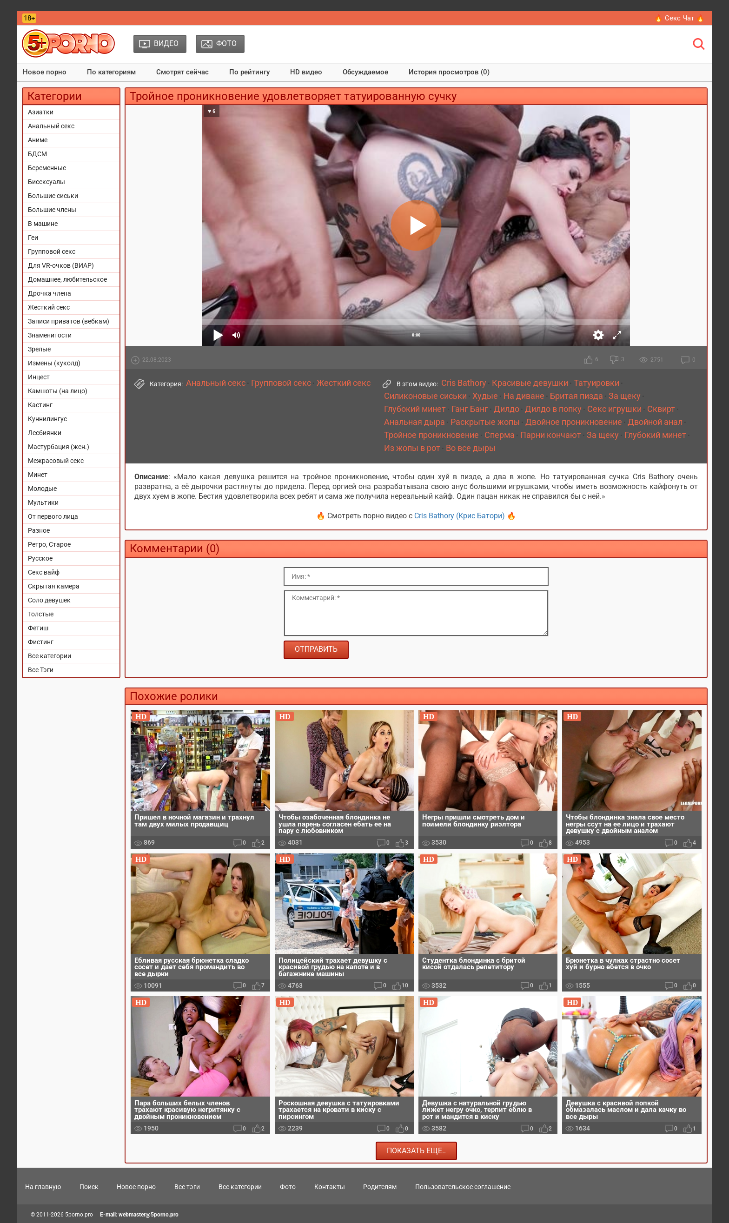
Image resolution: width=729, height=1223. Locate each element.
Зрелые (39, 349)
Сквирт (661, 409)
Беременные (47, 168)
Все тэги (187, 1186)
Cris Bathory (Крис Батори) (459, 515)
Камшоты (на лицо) (57, 391)
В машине (43, 223)
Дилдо (506, 409)
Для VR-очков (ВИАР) (61, 265)
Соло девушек (49, 600)
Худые (485, 396)
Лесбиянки (44, 432)
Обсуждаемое (365, 72)
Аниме (37, 140)
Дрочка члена (49, 293)
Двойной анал (655, 422)
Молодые (42, 488)
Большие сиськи (53, 195)
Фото (288, 1186)
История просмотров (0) (449, 72)
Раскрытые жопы (485, 422)
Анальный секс (51, 126)
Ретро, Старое (49, 544)
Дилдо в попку (553, 409)
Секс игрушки (614, 409)
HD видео (306, 72)
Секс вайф (44, 572)
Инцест (39, 377)
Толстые (40, 614)
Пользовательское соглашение (462, 1186)
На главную (43, 1186)
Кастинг (40, 405)
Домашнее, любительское (67, 279)
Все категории (49, 656)
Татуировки (596, 383)
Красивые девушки (530, 383)
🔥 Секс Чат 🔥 (679, 18)
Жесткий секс (49, 307)
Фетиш (38, 628)
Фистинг (40, 642)
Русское (40, 558)
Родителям (380, 1186)
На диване (524, 396)
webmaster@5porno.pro (149, 1214)
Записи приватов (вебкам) (68, 321)
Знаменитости (50, 335)
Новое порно (44, 72)
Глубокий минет (415, 409)
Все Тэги (40, 670)
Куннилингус (47, 419)
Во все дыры (471, 448)
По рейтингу (249, 72)
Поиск (89, 1186)
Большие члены (52, 209)
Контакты (329, 1186)
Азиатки (40, 112)
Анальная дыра (414, 422)
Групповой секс (51, 251)
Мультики (43, 502)
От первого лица (53, 516)
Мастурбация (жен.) (58, 446)
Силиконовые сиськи (425, 396)
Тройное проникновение (431, 435)
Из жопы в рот (412, 448)
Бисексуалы (46, 181)
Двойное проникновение (573, 422)
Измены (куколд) (54, 363)
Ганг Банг (469, 409)
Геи (33, 237)
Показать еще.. (416, 1150)
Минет (37, 474)
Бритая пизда (576, 396)
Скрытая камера (54, 586)
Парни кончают (550, 435)
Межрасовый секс (56, 460)
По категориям (111, 72)
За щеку (625, 396)
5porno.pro (79, 1214)
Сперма (499, 435)
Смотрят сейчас (182, 72)
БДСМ (37, 154)
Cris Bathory (463, 383)
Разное (39, 530)
